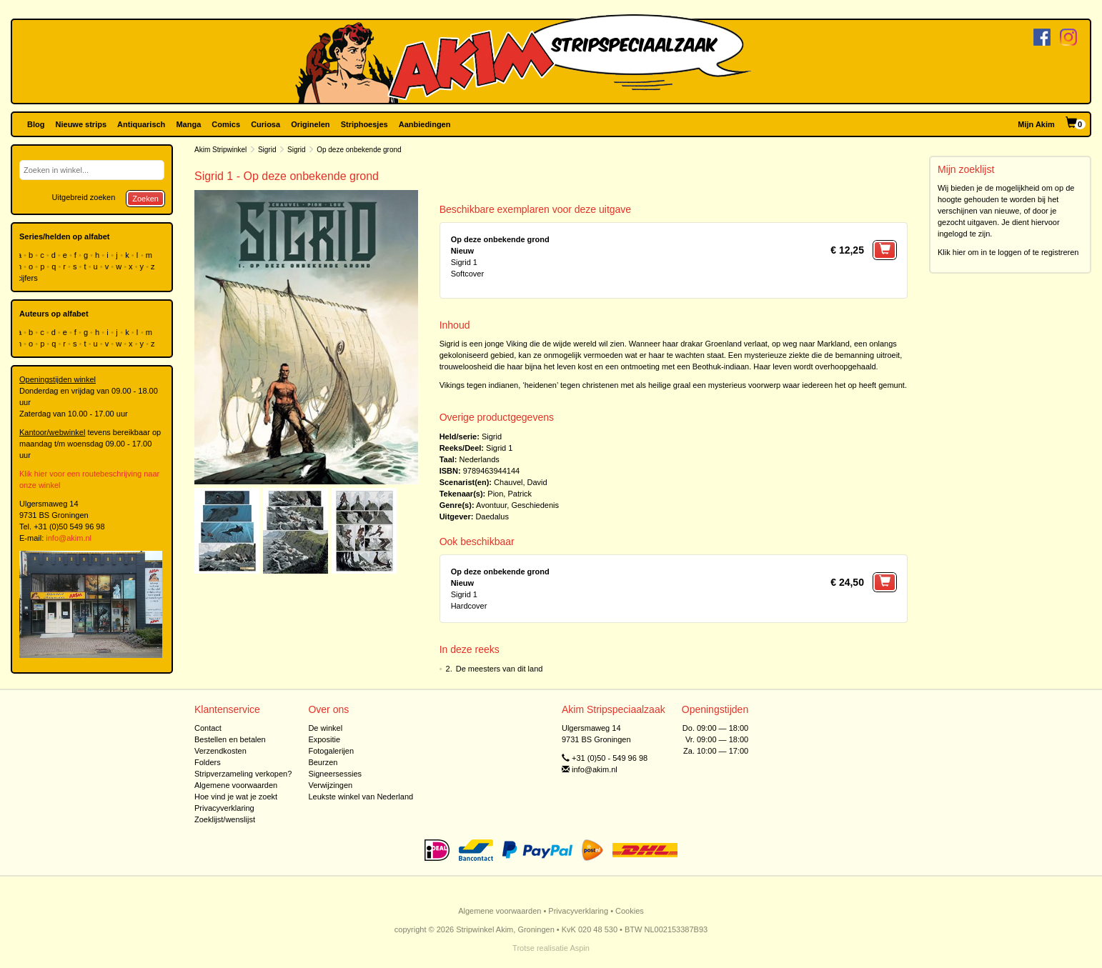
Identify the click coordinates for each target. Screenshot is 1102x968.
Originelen (310, 124)
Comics (226, 124)
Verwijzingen (330, 785)
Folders (207, 762)
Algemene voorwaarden (235, 785)
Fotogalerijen (331, 751)
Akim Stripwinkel (220, 150)
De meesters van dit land (499, 668)
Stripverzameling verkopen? (243, 773)
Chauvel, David (520, 482)
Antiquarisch (141, 124)
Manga (188, 124)
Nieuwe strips (81, 124)
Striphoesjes (364, 124)
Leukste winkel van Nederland (360, 796)
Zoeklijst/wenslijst (224, 819)
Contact (208, 728)
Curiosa (265, 124)
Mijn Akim (1036, 124)
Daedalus (491, 516)
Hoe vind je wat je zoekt (235, 796)
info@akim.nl (68, 538)
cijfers (28, 278)
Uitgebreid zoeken (84, 197)
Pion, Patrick (509, 493)
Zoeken (145, 198)
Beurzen (322, 762)
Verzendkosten (220, 751)
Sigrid (267, 150)
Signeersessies (335, 773)
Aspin (580, 948)
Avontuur (491, 505)
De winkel (325, 728)
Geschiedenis (535, 505)
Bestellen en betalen (230, 739)
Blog (35, 124)
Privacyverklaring (224, 808)
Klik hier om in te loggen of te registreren (1008, 252)
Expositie (324, 739)
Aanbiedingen (425, 124)
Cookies (629, 911)
